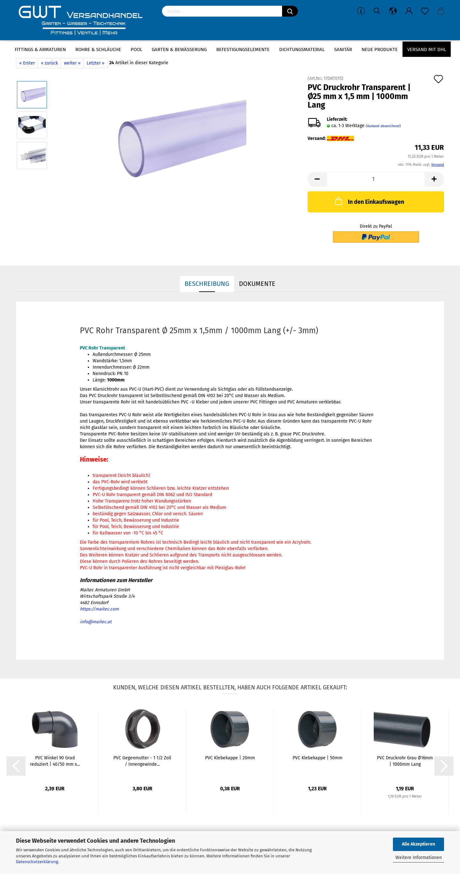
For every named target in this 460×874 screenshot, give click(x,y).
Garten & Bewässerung (179, 49)
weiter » (72, 63)
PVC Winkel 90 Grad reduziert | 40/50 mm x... (55, 761)
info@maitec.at (95, 622)
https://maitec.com (99, 609)
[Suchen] (290, 11)
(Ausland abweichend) (383, 126)
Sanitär (343, 49)
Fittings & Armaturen (40, 49)
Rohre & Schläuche (98, 49)
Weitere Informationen (418, 857)
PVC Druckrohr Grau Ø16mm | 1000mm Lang (405, 761)
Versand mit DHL (426, 49)
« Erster (27, 63)
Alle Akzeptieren (418, 844)
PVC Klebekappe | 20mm (230, 758)
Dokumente (257, 284)
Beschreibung (207, 284)
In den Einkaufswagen (369, 201)
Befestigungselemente (243, 49)
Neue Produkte (380, 49)
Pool (136, 49)
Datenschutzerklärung (37, 861)
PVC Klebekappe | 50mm (317, 758)
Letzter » (95, 63)
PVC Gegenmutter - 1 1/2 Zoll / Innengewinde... (142, 761)
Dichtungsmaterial (302, 49)
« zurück (49, 63)
